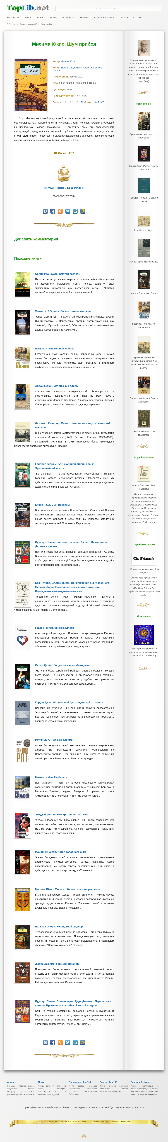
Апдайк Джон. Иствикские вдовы (57, 385)
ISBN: (56, 83)
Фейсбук (109, 1107)
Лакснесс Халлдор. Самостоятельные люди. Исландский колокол (72, 425)
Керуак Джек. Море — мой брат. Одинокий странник (69, 702)
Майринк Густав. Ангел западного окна (60, 851)
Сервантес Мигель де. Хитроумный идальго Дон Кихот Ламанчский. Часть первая (144, 352)
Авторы (40, 17)
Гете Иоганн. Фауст (144, 226)
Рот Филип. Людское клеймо (54, 739)
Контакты (139, 1107)
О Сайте (137, 17)
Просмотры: (59, 89)
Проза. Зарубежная (72, 67)
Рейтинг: (58, 96)
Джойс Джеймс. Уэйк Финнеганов (57, 963)
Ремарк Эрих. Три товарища (144, 256)
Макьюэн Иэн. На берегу (51, 777)
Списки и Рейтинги (104, 17)
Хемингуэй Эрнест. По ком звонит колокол (63, 311)
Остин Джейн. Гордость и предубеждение (62, 665)
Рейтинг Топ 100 (108, 1082)
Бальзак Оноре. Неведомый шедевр (59, 926)
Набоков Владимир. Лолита (144, 287)
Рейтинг (84, 17)
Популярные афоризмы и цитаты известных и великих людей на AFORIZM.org (144, 625)
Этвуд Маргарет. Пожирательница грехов (62, 814)
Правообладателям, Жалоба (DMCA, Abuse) (46, 1107)
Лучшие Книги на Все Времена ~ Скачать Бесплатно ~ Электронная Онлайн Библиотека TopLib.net (87, 1122)
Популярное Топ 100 (80, 1082)
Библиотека (13, 17)
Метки (53, 17)
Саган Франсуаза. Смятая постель (57, 273)
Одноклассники (122, 1107)
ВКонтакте (97, 1107)
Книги (28, 17)
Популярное (68, 17)
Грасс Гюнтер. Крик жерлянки (54, 627)
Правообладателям (64, 196)
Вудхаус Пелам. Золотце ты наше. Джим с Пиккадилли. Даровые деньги (71, 544)
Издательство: (61, 76)
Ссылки (124, 17)
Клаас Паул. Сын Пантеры (52, 504)
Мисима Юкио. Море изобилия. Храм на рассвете (67, 889)
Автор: (57, 61)
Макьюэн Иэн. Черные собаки (54, 348)
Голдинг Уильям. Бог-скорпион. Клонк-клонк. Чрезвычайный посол (64, 466)
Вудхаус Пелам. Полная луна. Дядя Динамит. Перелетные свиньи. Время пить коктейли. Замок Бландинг (73, 1003)
